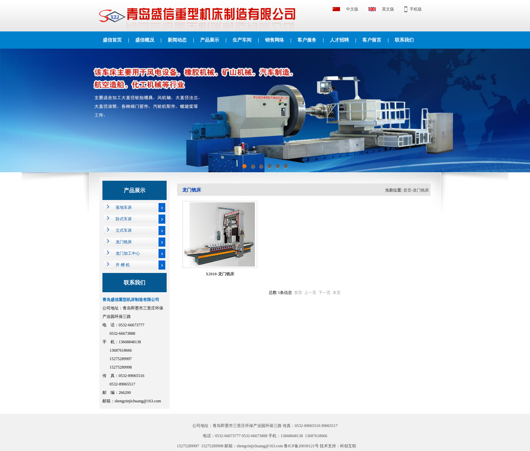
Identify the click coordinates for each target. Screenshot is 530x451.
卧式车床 (124, 219)
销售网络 (274, 40)
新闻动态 (177, 40)
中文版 (352, 9)
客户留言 (371, 40)
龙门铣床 (124, 242)
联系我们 (404, 40)
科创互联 (348, 446)
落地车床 (124, 207)
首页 (407, 190)
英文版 (388, 9)
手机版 (416, 9)
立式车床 (124, 230)
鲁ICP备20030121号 (302, 446)
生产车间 (242, 40)
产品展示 (209, 40)
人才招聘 (339, 40)
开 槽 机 (123, 264)
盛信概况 (144, 40)
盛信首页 (112, 40)
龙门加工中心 (128, 253)
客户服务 (306, 40)
